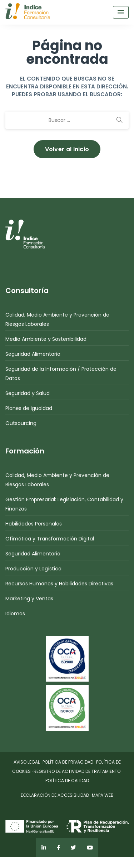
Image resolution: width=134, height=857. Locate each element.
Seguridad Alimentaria (32, 354)
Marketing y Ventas (29, 598)
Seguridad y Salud (27, 393)
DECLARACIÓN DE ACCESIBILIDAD (55, 795)
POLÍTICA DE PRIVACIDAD (68, 762)
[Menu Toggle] (121, 12)
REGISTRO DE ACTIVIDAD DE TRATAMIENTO (77, 771)
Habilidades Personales (33, 523)
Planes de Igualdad (28, 408)
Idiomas (15, 613)
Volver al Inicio (67, 149)
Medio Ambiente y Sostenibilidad (45, 339)
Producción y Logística (33, 568)
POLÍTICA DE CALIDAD (67, 781)
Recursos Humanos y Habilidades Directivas (59, 583)
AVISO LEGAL (27, 762)
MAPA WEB (103, 795)
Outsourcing (20, 423)
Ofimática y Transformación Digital (49, 538)
